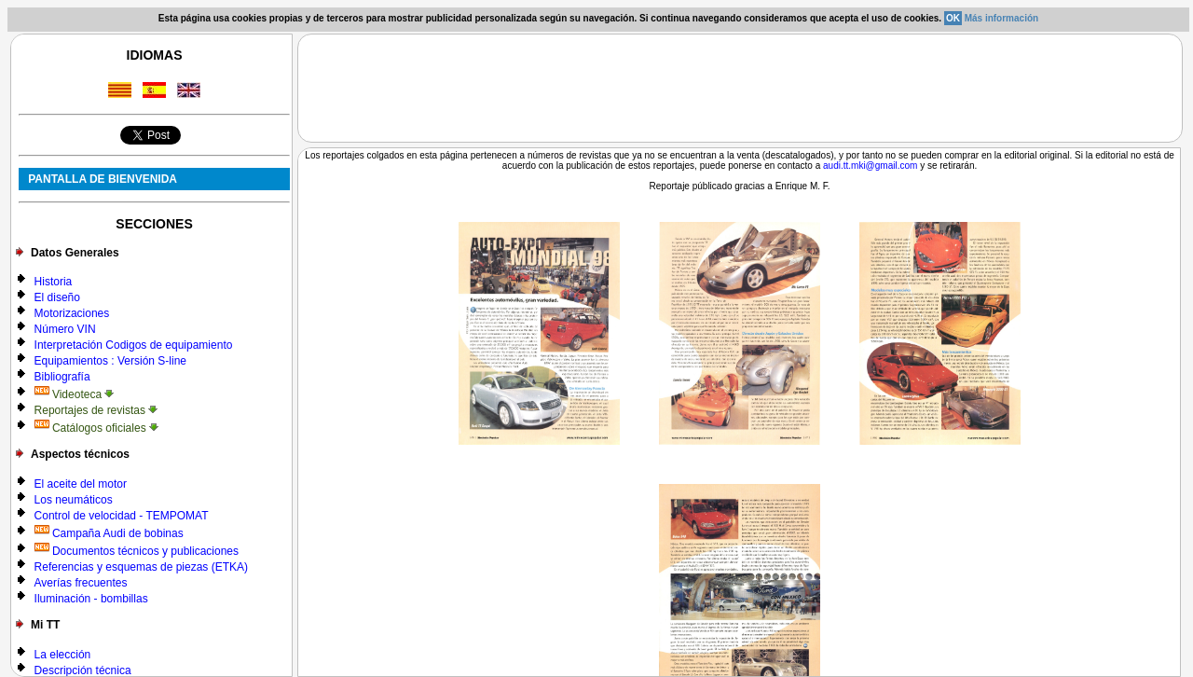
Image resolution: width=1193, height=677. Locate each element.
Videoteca (74, 394)
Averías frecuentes (81, 582)
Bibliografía (62, 376)
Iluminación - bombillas (91, 598)
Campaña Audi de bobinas (109, 533)
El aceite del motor (80, 483)
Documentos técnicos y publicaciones (136, 551)
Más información (1001, 18)
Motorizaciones (72, 313)
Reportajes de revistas (96, 410)
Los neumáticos (73, 499)
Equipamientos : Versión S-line (110, 360)
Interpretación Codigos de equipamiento (133, 345)
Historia (53, 281)
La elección (62, 654)
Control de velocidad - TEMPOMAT (121, 515)
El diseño (57, 297)
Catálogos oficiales (96, 428)
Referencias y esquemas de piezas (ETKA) (141, 566)
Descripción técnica (82, 670)
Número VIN (65, 329)
